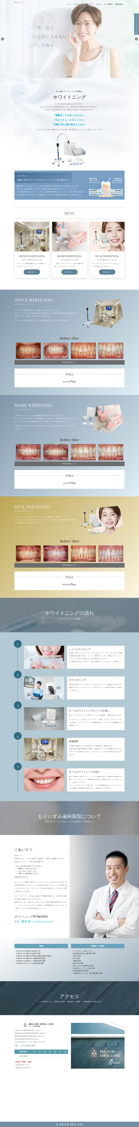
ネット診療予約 (108, 4)
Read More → (32, 272)
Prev (2, 39)
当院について (89, 4)
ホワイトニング (78, 4)
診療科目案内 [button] (120, 4)
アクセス (98, 4)
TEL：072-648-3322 (24, 1045)
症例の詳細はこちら (69, 362)
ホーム (69, 4)
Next (136, 39)
